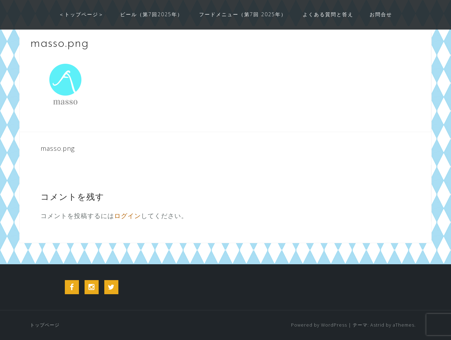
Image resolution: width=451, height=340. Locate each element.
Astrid (377, 325)
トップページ (45, 325)
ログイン (127, 215)
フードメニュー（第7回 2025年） (242, 14)
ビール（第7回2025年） (151, 14)
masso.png (58, 148)
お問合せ (381, 14)
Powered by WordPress (319, 325)
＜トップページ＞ (81, 14)
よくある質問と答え (328, 14)
